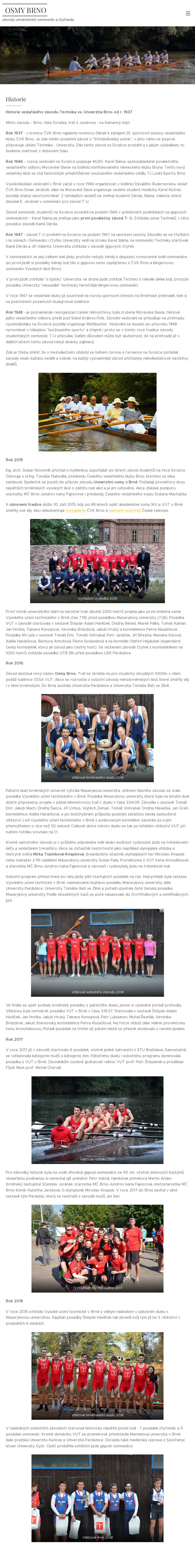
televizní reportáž (125, 510)
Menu (188, 13)
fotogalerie (76, 510)
